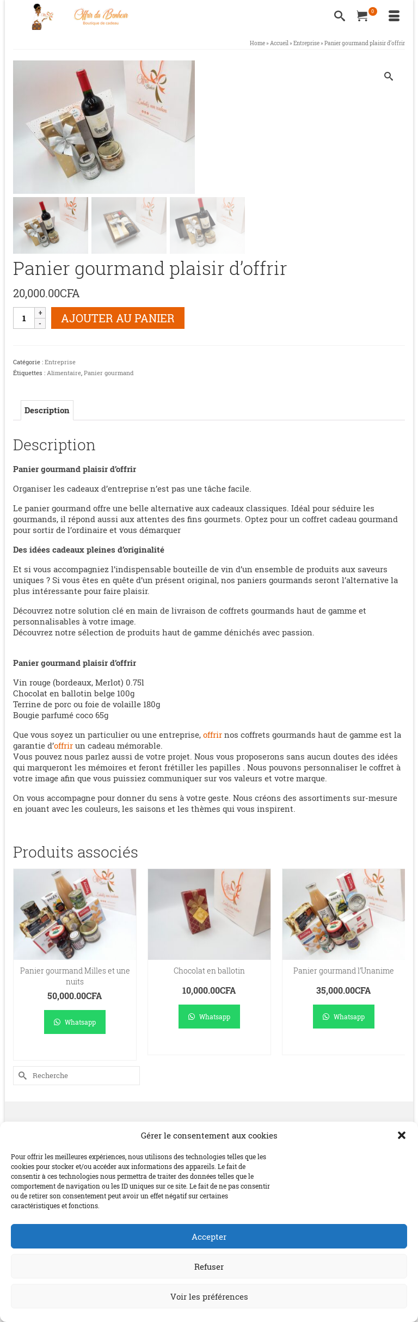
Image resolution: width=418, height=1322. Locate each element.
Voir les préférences (209, 1296)
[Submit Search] (21, 1076)
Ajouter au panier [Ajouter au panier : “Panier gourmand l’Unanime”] (344, 1047)
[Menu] (394, 16)
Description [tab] (47, 411)
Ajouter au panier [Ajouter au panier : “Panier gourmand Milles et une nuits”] (75, 1052)
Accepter (209, 1236)
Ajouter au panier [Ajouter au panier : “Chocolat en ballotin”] (209, 1047)
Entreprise (60, 363)
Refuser (209, 1266)
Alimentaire (64, 374)
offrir (212, 735)
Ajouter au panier (118, 319)
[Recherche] (339, 16)
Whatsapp (75, 1022)
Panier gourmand (109, 374)
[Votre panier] (366, 16)
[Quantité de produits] (24, 319)
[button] (401, 1135)
